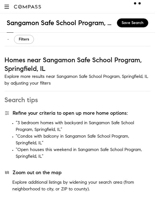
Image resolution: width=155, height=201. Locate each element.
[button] (6, 6)
